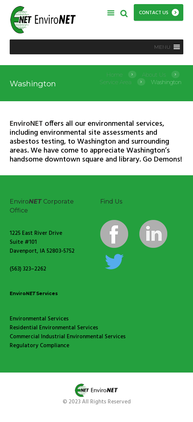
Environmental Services (39, 318)
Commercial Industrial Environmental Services (68, 336)
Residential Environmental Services (54, 327)
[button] (162, 46)
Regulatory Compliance (39, 345)
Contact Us (153, 13)
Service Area (115, 82)
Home (114, 74)
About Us (154, 74)
